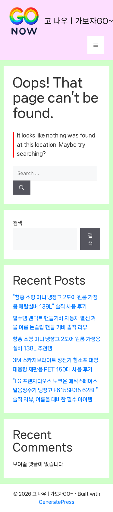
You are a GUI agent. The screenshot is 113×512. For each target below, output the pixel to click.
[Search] (21, 187)
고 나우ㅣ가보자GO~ (78, 21)
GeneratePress (56, 501)
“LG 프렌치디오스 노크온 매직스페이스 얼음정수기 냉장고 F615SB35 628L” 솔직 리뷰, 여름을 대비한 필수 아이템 (55, 390)
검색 (17, 223)
